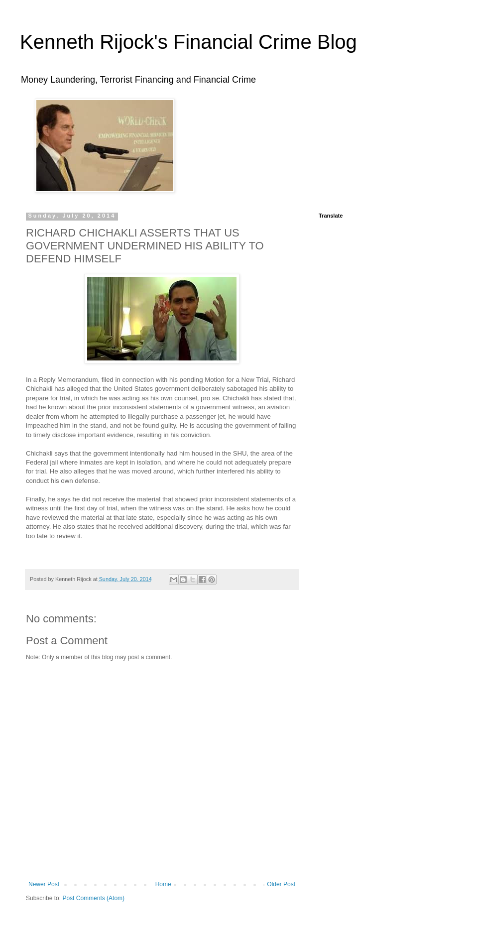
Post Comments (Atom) (93, 898)
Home (163, 884)
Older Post (281, 884)
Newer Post (43, 884)
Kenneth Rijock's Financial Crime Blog (188, 42)
